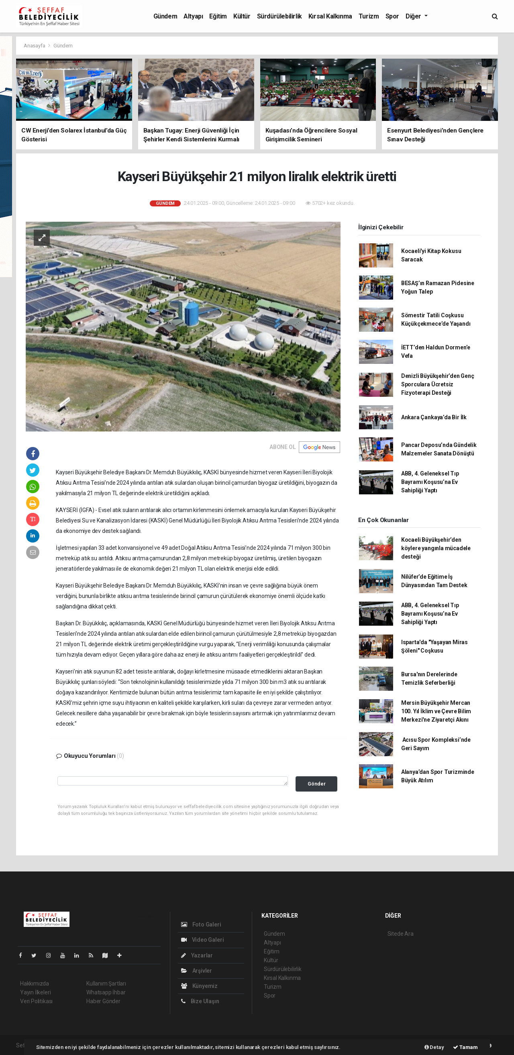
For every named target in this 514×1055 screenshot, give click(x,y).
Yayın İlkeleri (35, 992)
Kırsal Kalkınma (330, 16)
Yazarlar (197, 955)
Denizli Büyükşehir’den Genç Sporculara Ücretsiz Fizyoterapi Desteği (437, 384)
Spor (392, 16)
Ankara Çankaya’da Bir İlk (434, 417)
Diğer (414, 16)
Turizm (369, 16)
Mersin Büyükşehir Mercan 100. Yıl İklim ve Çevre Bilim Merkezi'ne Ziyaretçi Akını (436, 711)
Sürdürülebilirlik (279, 16)
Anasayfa (35, 46)
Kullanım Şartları (106, 983)
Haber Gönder (103, 1001)
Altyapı (193, 16)
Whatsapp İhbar (105, 992)
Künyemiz (199, 986)
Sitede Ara (401, 934)
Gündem (165, 16)
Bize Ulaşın (200, 1001)
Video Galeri (202, 940)
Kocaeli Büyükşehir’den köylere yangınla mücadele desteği (436, 548)
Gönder (317, 784)
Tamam (465, 1047)
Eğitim (218, 16)
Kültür (242, 16)
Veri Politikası (36, 1001)
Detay (434, 1047)
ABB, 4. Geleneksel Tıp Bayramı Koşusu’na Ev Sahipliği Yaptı (430, 482)
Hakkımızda (34, 983)
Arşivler (196, 970)
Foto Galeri (201, 924)
